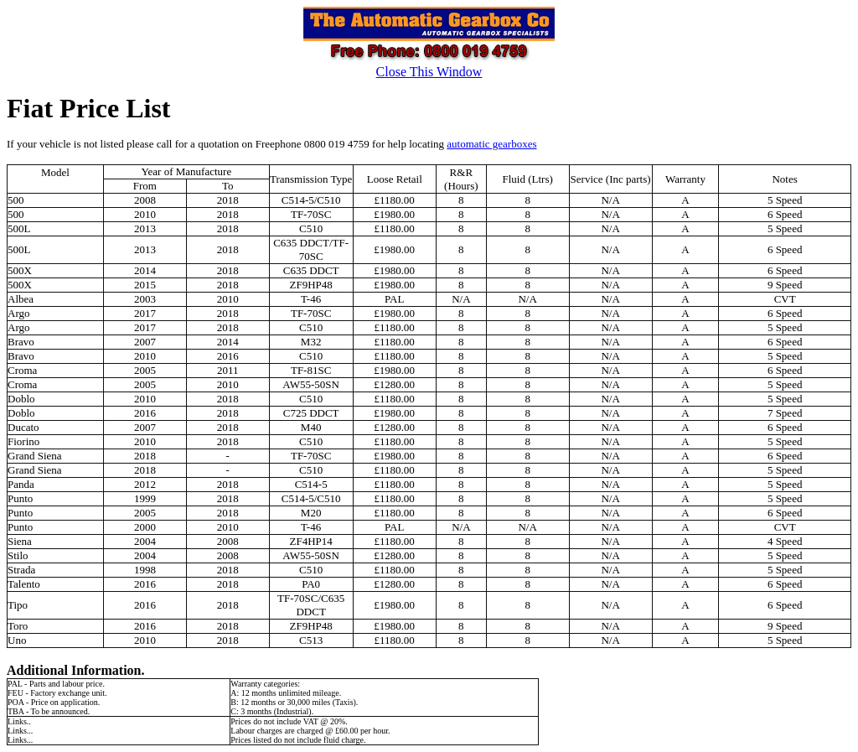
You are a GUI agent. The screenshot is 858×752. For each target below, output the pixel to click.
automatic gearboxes (491, 143)
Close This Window (429, 72)
